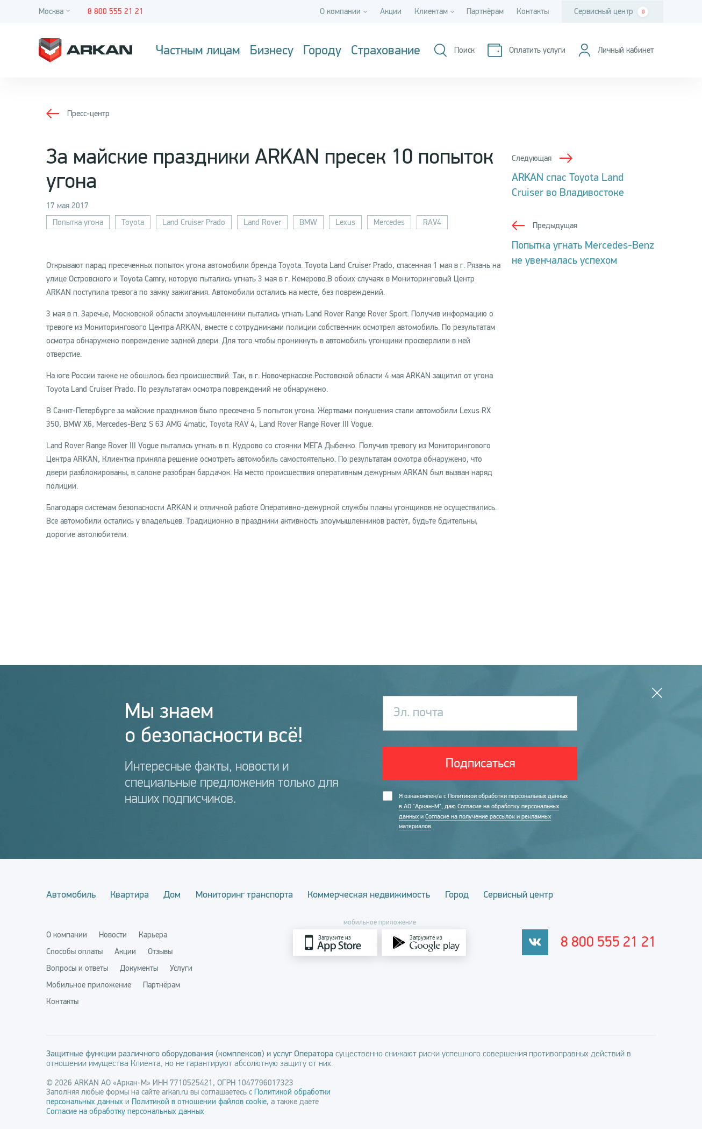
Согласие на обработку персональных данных (125, 1111)
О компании (66, 934)
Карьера (153, 934)
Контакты (533, 11)
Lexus (345, 222)
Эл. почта (419, 713)
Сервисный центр (611, 11)
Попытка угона (78, 222)
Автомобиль (71, 895)
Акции (390, 11)
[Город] (56, 11)
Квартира (133, 895)
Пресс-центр (88, 113)
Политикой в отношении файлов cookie (199, 1101)
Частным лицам (198, 51)
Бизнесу (271, 51)
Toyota (132, 222)
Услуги (181, 967)
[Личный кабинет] (614, 50)
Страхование (385, 51)
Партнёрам (485, 11)
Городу (322, 51)
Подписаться (480, 764)
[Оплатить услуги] (524, 50)
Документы (139, 967)
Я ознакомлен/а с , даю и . (483, 812)
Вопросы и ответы (77, 967)
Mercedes (389, 222)
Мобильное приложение (88, 984)
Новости (113, 934)
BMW (308, 222)
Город (477, 895)
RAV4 (432, 222)
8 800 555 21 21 (611, 942)
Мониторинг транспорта (256, 895)
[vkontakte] (541, 942)
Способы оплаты (74, 951)
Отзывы (160, 951)
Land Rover (262, 222)
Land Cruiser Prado (193, 222)
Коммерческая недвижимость (385, 895)
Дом (180, 895)
